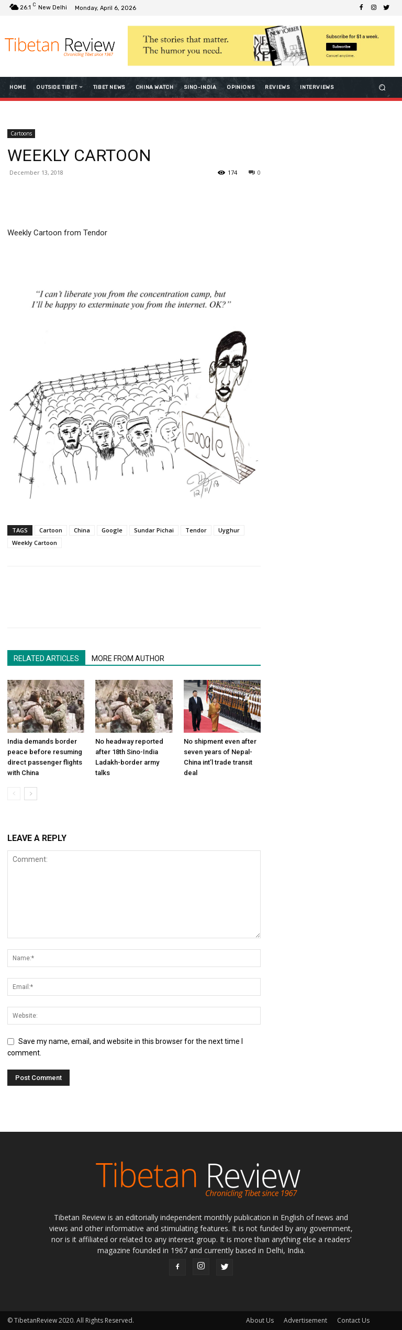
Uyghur (229, 530)
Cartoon (50, 530)
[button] (382, 87)
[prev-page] (13, 793)
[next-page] (30, 793)
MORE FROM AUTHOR (128, 658)
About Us (260, 1320)
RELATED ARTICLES (46, 658)
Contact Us (353, 1320)
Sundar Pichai (154, 530)
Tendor (196, 530)
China (82, 530)
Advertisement (305, 1320)
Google (112, 530)
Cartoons (21, 133)
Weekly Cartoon (34, 543)
